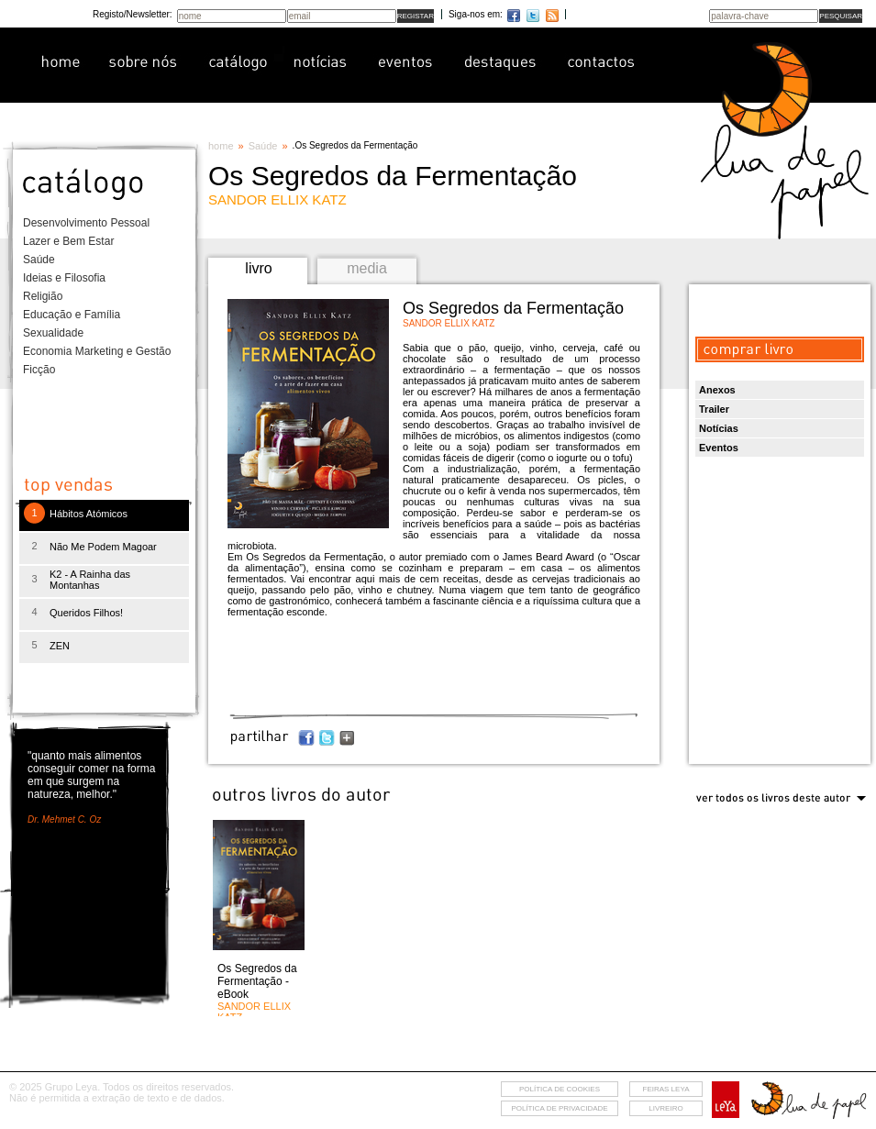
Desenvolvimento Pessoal (86, 222)
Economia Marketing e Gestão (97, 351)
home (221, 145)
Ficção (39, 369)
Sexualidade (53, 333)
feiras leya (666, 1089)
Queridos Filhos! (86, 612)
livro (258, 268)
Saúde (39, 259)
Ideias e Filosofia (64, 277)
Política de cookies (559, 1089)
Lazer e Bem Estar (68, 241)
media (367, 268)
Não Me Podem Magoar (103, 546)
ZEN (60, 645)
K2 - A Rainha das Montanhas (90, 580)
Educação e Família (71, 314)
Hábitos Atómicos (89, 513)
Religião (42, 296)
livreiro (665, 1108)
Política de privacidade (559, 1108)
